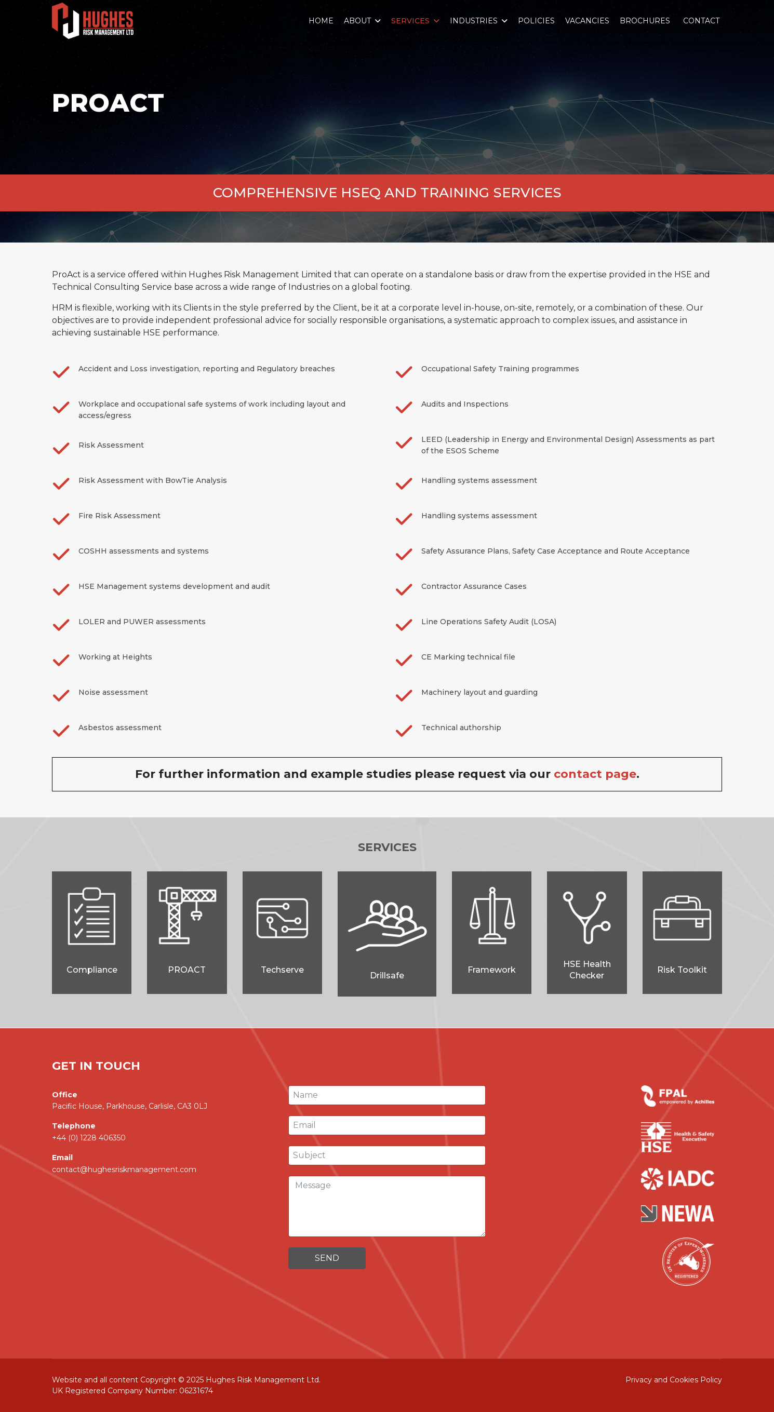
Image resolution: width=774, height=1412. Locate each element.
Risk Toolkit (682, 970)
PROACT (187, 970)
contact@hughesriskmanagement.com (124, 1169)
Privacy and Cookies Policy (673, 1379)
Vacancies (587, 20)
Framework (492, 970)
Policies (536, 20)
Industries (474, 20)
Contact (701, 20)
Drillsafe (387, 975)
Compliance (91, 970)
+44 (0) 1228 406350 (89, 1137)
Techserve (282, 970)
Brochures (645, 20)
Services (410, 20)
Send (327, 1258)
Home (321, 20)
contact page (595, 774)
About (357, 20)
